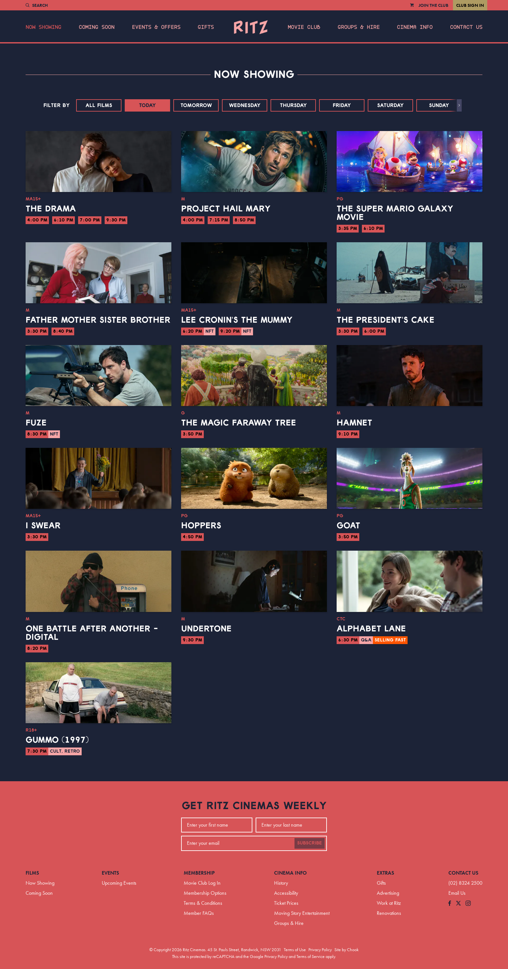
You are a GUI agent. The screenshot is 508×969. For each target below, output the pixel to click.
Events (110, 872)
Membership (199, 872)
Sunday (439, 105)
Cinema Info (415, 27)
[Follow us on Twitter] (458, 903)
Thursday (293, 105)
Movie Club (304, 27)
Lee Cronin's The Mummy (237, 320)
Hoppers (201, 525)
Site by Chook (346, 949)
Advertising (388, 893)
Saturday (390, 105)
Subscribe (309, 843)
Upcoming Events (119, 882)
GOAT (348, 525)
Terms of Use (295, 949)
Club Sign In (470, 5)
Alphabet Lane (371, 629)
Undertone (206, 629)
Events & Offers (156, 27)
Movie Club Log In (202, 882)
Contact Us (466, 27)
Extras (385, 872)
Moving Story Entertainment (301, 913)
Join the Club (433, 5)
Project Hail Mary (226, 209)
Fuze (36, 423)
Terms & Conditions (203, 903)
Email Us (457, 893)
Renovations (389, 913)
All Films (99, 105)
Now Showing (43, 27)
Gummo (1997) (57, 740)
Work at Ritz (389, 903)
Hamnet (354, 423)
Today (147, 105)
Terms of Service (310, 956)
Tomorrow (196, 105)
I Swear (43, 525)
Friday (342, 105)
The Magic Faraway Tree (238, 423)
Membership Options (205, 893)
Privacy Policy (320, 949)
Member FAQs (199, 913)
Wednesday (244, 105)
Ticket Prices (286, 903)
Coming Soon (96, 27)
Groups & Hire (359, 27)
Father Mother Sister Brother (98, 320)
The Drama (51, 209)
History (281, 882)
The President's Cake (385, 320)
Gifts (206, 27)
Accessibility (286, 893)
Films (32, 872)
